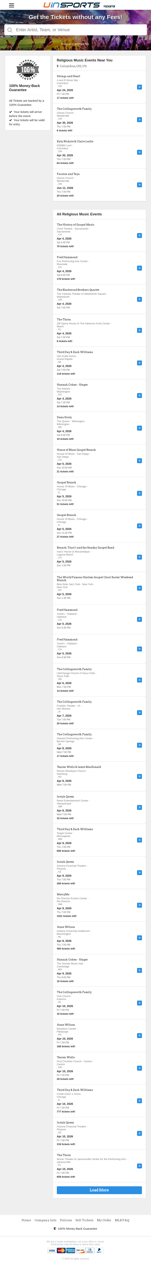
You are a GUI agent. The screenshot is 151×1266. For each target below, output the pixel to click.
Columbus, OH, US (72, 66)
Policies (66, 1220)
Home (26, 1220)
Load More (99, 1190)
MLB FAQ (122, 1220)
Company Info (45, 1220)
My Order (104, 1220)
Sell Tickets (84, 1220)
